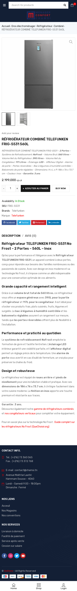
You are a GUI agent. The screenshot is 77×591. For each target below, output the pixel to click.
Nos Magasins (9, 510)
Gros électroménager (23, 26)
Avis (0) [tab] (30, 235)
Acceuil (6, 505)
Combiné (59, 26)
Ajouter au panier (36, 188)
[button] (71, 41)
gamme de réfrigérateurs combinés (54, 409)
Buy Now (61, 188)
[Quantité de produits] (10, 188)
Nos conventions (11, 515)
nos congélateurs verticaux (20, 413)
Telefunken (18, 210)
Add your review (10, 133)
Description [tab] (11, 235)
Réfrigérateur (44, 26)
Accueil (6, 26)
